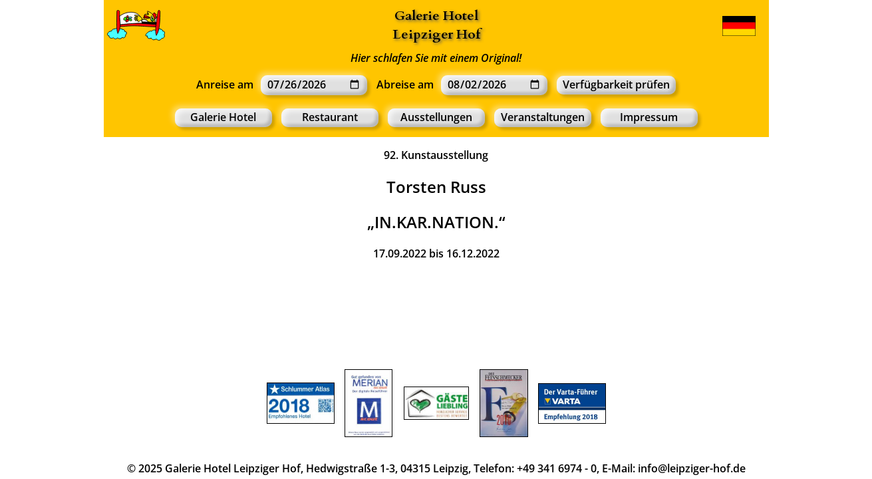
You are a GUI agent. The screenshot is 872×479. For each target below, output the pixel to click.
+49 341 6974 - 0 (557, 468)
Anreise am (224, 84)
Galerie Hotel (436, 16)
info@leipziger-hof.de (692, 468)
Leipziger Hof (436, 34)
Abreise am (405, 84)
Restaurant (330, 117)
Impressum (649, 117)
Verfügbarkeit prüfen (616, 84)
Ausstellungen (436, 117)
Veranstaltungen (543, 117)
